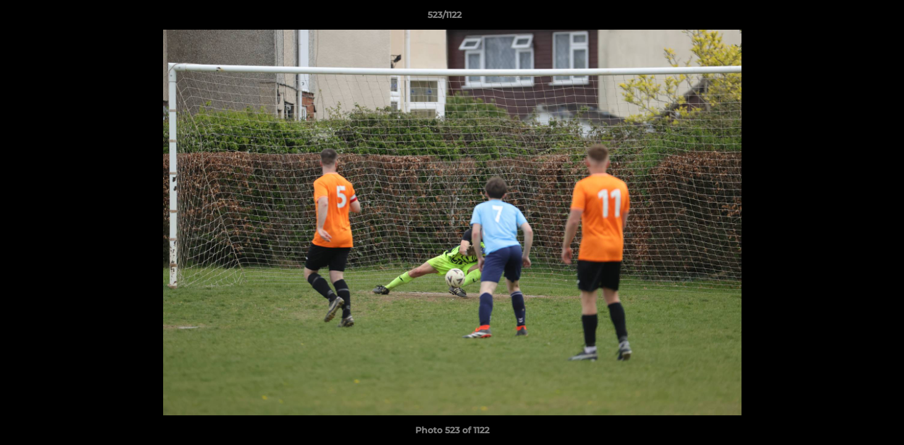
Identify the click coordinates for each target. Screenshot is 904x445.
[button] (852, 17)
